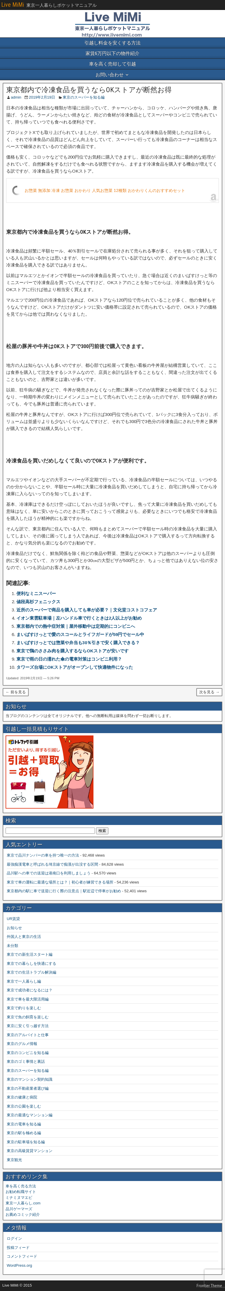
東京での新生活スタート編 (29, 954)
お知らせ (14, 928)
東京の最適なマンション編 (29, 1115)
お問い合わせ (110, 75)
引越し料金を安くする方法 (112, 43)
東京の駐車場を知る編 (26, 1142)
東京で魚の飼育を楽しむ (28, 1017)
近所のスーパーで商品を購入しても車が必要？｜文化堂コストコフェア (86, 609)
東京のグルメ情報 (22, 1043)
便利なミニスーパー (36, 593)
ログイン (14, 1238)
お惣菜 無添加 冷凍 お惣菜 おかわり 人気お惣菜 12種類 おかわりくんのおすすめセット (105, 190)
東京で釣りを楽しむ (24, 1008)
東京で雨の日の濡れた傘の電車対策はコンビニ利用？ (69, 658)
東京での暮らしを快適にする (31, 963)
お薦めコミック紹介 (23, 1214)
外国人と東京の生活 (24, 936)
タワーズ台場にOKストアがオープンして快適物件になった (74, 667)
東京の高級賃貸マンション (29, 1151)
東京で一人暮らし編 (24, 981)
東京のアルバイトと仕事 (28, 1035)
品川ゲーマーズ (19, 1209)
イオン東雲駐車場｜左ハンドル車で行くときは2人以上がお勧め (79, 618)
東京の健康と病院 (22, 1097)
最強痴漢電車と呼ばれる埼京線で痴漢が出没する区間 (52, 864)
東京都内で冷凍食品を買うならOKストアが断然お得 (89, 90)
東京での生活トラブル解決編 (31, 972)
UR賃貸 (13, 919)
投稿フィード (18, 1247)
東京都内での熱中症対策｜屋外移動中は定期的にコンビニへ (75, 626)
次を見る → (209, 692)
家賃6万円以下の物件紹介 (112, 53)
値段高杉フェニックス (38, 601)
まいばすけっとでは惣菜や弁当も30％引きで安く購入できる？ (78, 642)
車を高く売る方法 (21, 1186)
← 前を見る (16, 692)
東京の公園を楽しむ (24, 1106)
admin (16, 97)
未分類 (12, 945)
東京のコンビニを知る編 (28, 1053)
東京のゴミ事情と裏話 (26, 1061)
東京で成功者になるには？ (29, 990)
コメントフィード (22, 1256)
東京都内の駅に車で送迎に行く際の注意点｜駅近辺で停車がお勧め (64, 891)
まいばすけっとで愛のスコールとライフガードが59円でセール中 (80, 634)
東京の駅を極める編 (24, 1133)
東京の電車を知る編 (24, 1124)
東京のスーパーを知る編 (84, 97)
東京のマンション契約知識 (29, 1079)
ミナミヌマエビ (19, 1197)
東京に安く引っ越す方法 (28, 1026)
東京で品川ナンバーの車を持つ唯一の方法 (43, 855)
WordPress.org (19, 1265)
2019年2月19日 (42, 97)
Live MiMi (12, 4)
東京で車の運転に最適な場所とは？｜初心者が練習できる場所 (60, 882)
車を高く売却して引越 (112, 64)
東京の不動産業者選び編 (28, 1088)
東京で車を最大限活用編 (28, 999)
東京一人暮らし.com (23, 1203)
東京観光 (14, 1160)
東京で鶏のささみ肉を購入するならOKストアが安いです (72, 650)
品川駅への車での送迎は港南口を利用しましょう (49, 873)
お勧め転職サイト (21, 1191)
